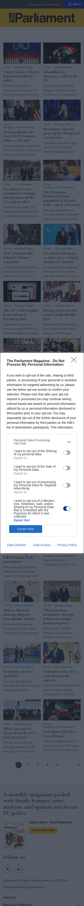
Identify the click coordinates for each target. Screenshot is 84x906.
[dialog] (42, 453)
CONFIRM (25, 529)
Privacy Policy (67, 545)
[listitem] (42, 442)
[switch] (66, 452)
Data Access (41, 545)
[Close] (75, 361)
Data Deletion (16, 545)
